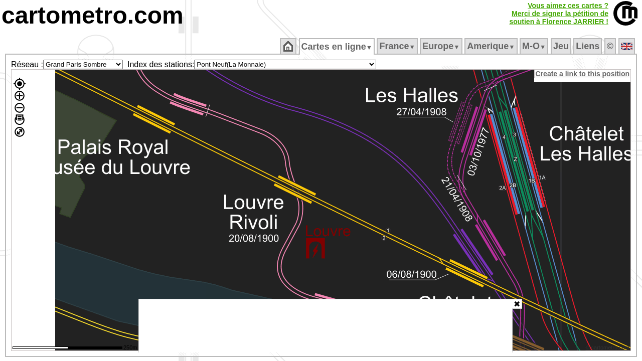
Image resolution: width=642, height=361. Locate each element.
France (398, 46)
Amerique (492, 46)
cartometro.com (93, 15)
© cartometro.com (608, 349)
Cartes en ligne (337, 47)
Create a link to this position (583, 74)
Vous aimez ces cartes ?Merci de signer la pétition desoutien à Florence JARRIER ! (558, 14)
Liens (588, 46)
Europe (441, 46)
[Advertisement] (325, 325)
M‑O (535, 46)
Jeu (561, 46)
